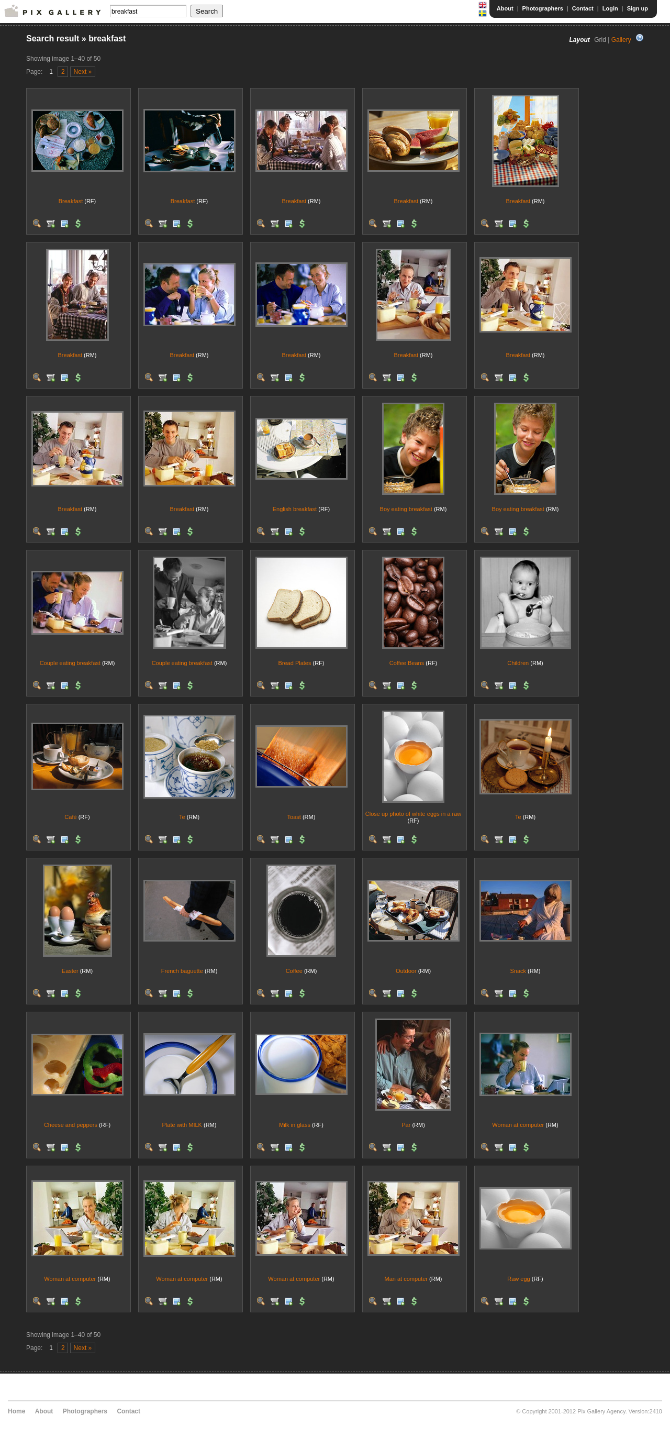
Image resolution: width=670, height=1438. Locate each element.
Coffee (294, 971)
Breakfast (71, 201)
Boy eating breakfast (406, 509)
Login (610, 8)
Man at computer (406, 1279)
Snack (518, 971)
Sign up (637, 8)
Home (16, 1411)
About (505, 8)
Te (182, 817)
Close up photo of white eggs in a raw (413, 814)
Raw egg (518, 1279)
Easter (70, 971)
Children (518, 663)
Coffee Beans (406, 663)
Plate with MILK (182, 1125)
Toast (294, 817)
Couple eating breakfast (70, 663)
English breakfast (295, 509)
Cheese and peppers (70, 1125)
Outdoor (406, 971)
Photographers (542, 8)
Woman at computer (518, 1125)
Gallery (621, 39)
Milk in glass (294, 1125)
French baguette (182, 971)
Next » (83, 71)
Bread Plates (294, 663)
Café (70, 817)
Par (405, 1125)
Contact (583, 8)
